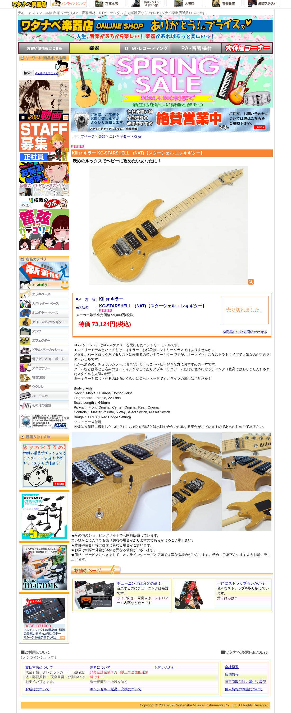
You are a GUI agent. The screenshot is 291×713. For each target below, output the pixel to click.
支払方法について (39, 667)
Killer (137, 136)
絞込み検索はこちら (46, 73)
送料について (100, 667)
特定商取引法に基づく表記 (245, 682)
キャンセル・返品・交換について (116, 689)
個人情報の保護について (244, 689)
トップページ (84, 136)
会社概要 (232, 667)
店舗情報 (232, 674)
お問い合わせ (164, 667)
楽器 (101, 136)
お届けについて (37, 689)
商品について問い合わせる (245, 332)
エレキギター (119, 136)
